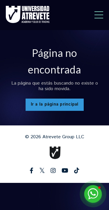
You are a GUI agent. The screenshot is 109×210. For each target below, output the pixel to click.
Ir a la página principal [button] (54, 104)
